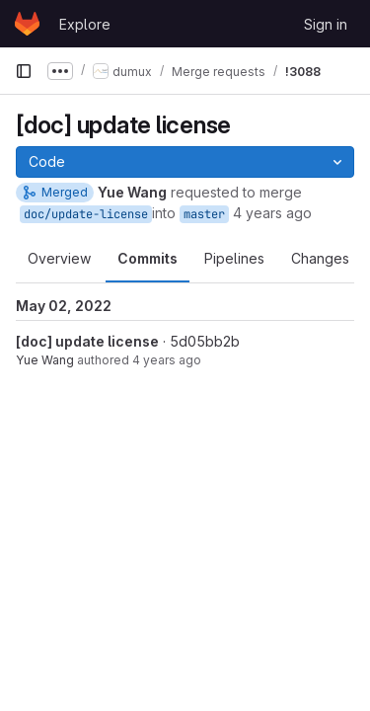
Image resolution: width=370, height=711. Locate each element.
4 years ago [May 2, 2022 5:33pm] (166, 360)
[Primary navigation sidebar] (23, 71)
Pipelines (234, 258)
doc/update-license (86, 214)
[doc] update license (87, 341)
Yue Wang (45, 360)
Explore (85, 24)
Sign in (325, 24)
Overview (59, 258)
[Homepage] (27, 24)
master (204, 214)
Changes (320, 258)
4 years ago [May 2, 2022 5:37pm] (272, 212)
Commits (147, 258)
